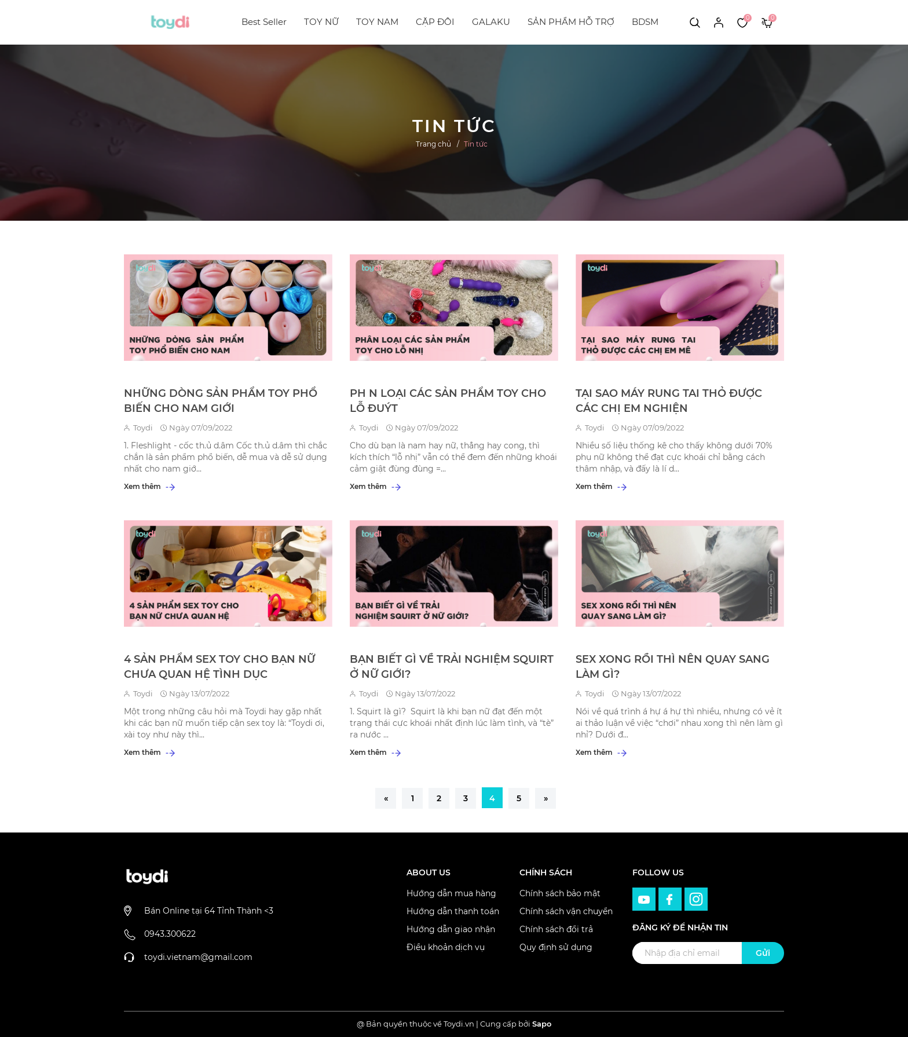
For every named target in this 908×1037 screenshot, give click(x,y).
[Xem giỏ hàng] (766, 22)
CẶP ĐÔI (435, 21)
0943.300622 (170, 934)
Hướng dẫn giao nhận (451, 929)
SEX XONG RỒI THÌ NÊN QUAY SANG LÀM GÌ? (673, 667)
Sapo (541, 1023)
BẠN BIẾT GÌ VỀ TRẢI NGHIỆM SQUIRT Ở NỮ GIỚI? (452, 667)
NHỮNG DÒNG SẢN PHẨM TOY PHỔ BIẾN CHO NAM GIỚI (220, 401)
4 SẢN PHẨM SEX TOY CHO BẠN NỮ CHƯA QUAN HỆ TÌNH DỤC (219, 667)
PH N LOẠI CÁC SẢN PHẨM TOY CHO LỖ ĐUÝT (448, 401)
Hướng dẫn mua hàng (451, 893)
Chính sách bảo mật (560, 893)
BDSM (645, 21)
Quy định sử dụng (555, 947)
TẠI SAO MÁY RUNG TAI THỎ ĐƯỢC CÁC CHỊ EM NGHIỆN (669, 401)
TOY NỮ (321, 21)
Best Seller (264, 21)
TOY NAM (377, 21)
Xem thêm (149, 486)
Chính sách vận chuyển (566, 911)
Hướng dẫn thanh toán (453, 911)
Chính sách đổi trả (556, 929)
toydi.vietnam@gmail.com (198, 957)
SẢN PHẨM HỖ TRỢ (571, 21)
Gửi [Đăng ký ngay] (763, 953)
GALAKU (491, 21)
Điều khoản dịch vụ (446, 947)
